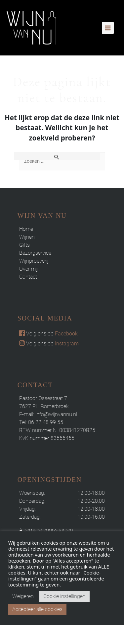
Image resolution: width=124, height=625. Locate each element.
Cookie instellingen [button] (64, 596)
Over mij (28, 269)
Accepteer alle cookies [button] (37, 609)
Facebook (66, 333)
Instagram (67, 343)
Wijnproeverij (33, 261)
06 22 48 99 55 (45, 422)
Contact (28, 277)
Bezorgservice (35, 253)
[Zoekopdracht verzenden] (57, 156)
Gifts (24, 245)
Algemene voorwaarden (46, 530)
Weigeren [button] (23, 596)
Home (26, 229)
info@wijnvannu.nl (56, 414)
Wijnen (27, 237)
